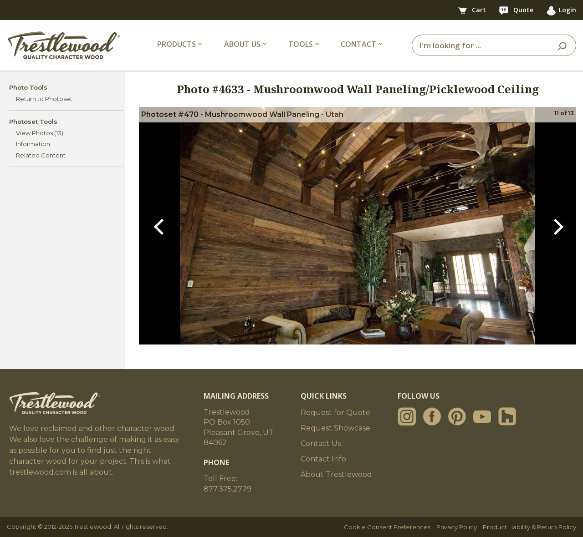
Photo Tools (28, 87)
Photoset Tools (33, 121)
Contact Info (323, 459)
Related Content (41, 155)
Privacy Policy (456, 527)
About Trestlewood (336, 474)
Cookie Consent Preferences (387, 527)
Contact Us (321, 443)
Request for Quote (335, 412)
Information (33, 143)
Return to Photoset (44, 98)
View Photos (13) (39, 133)
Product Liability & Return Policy (529, 527)
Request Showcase (335, 428)
